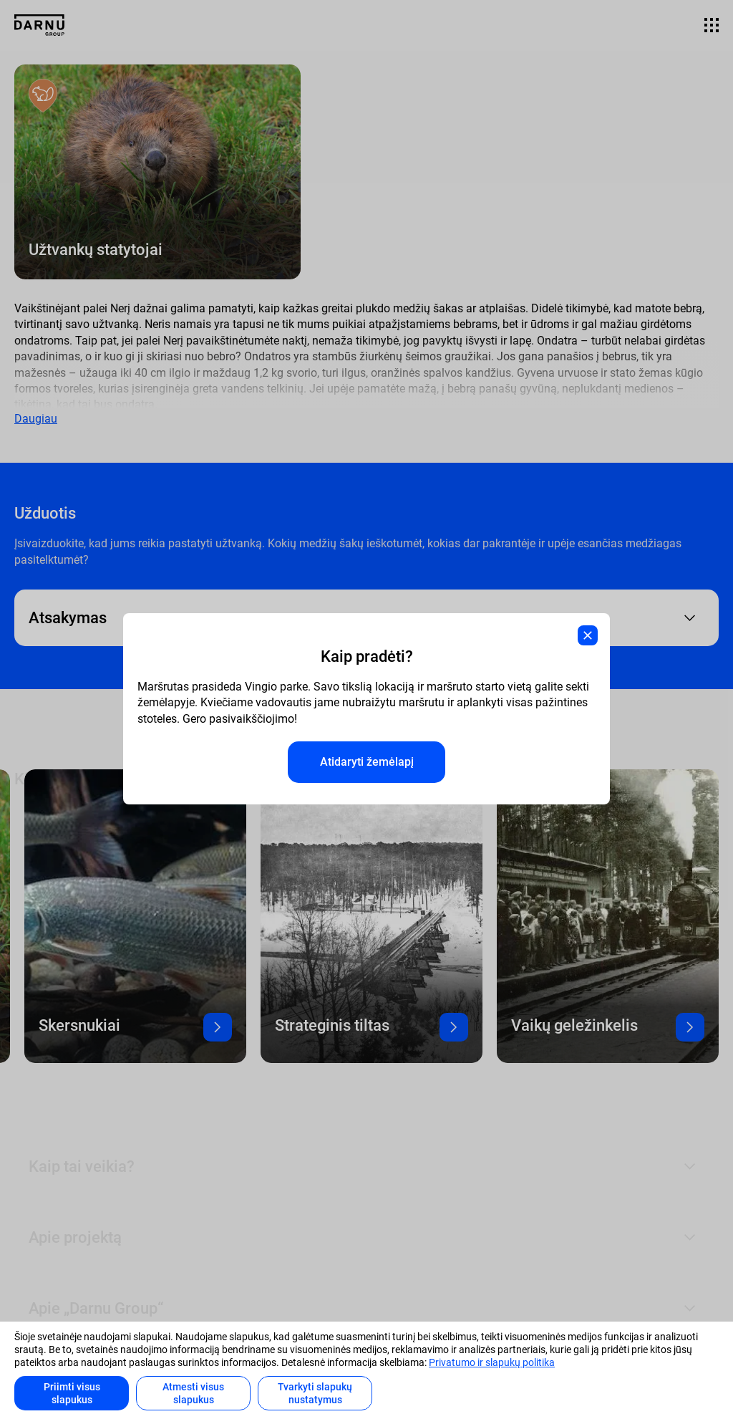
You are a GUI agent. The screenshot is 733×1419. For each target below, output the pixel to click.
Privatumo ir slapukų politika (492, 1362)
